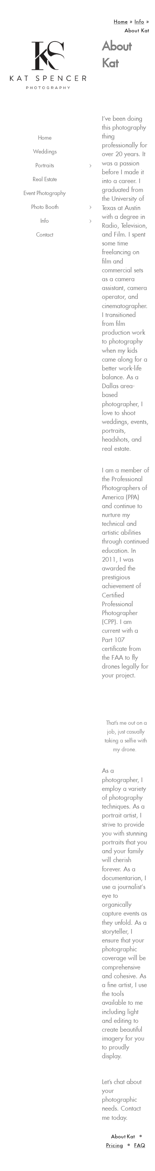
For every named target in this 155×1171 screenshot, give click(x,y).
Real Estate (45, 180)
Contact (44, 235)
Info (44, 221)
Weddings (45, 152)
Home (45, 138)
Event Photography (44, 193)
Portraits (44, 166)
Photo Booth (44, 207)
